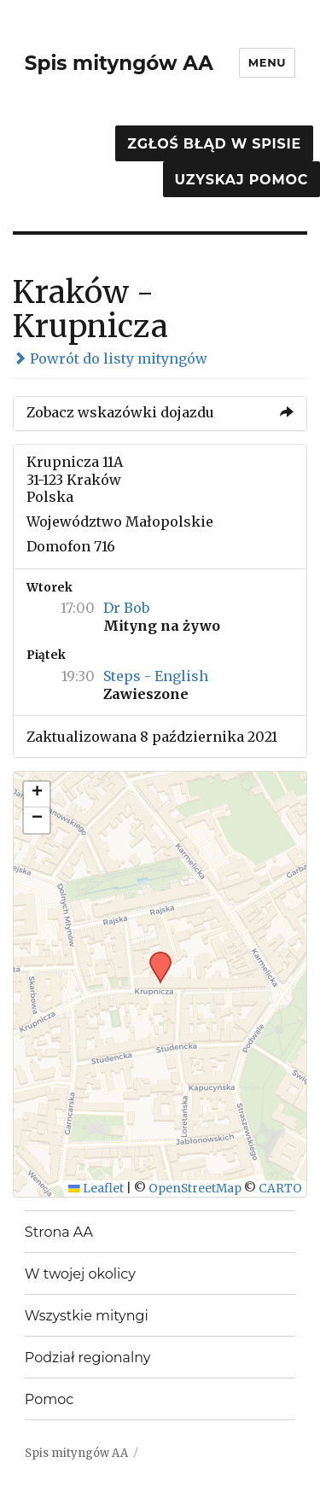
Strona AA (59, 1232)
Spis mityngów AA (119, 63)
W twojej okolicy (80, 1274)
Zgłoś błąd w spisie (214, 144)
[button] (154, 957)
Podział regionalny (88, 1357)
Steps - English (155, 676)
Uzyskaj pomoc (241, 180)
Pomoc (49, 1399)
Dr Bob (126, 607)
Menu (267, 62)
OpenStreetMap (194, 1188)
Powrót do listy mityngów (110, 358)
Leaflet (96, 1188)
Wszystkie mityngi (86, 1316)
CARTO (280, 1188)
